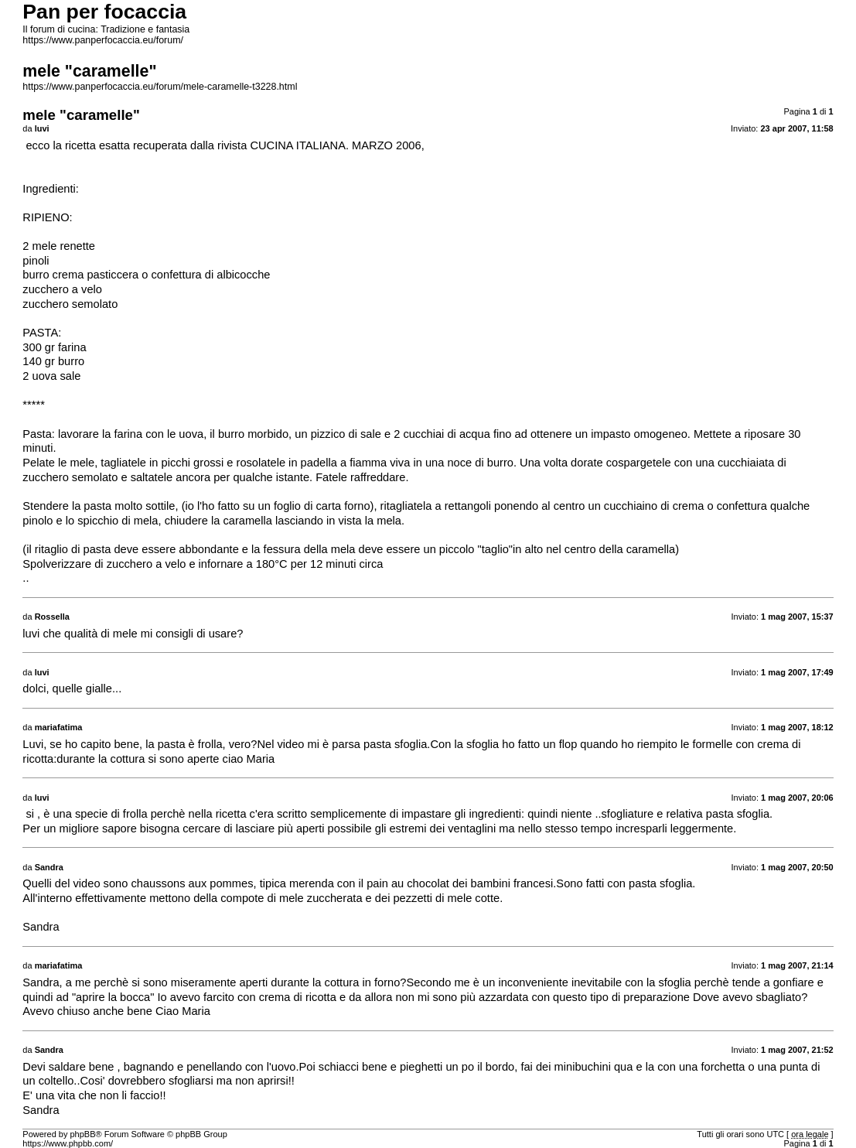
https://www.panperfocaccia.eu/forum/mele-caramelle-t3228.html (159, 86)
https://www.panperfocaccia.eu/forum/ (102, 40)
